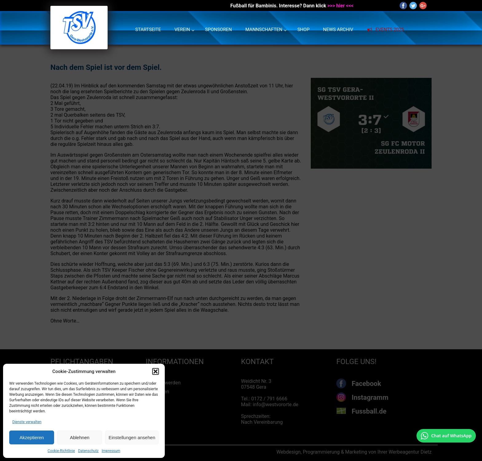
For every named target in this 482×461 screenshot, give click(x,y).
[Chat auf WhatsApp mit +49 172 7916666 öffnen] (446, 436)
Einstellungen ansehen (132, 437)
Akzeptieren (31, 437)
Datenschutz (88, 451)
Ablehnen (79, 437)
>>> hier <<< (340, 6)
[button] (155, 371)
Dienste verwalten (26, 422)
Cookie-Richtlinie (61, 451)
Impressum (111, 451)
